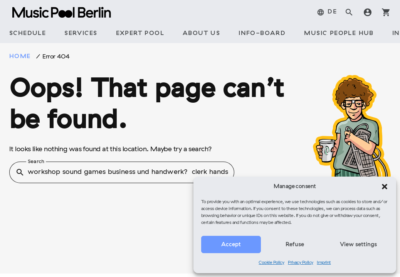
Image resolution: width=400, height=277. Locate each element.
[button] (384, 186)
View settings (358, 244)
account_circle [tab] (367, 12)
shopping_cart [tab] (386, 12)
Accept (231, 244)
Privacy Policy (300, 263)
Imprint (324, 263)
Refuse (295, 244)
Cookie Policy (271, 263)
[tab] (327, 12)
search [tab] (349, 12)
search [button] (20, 172)
